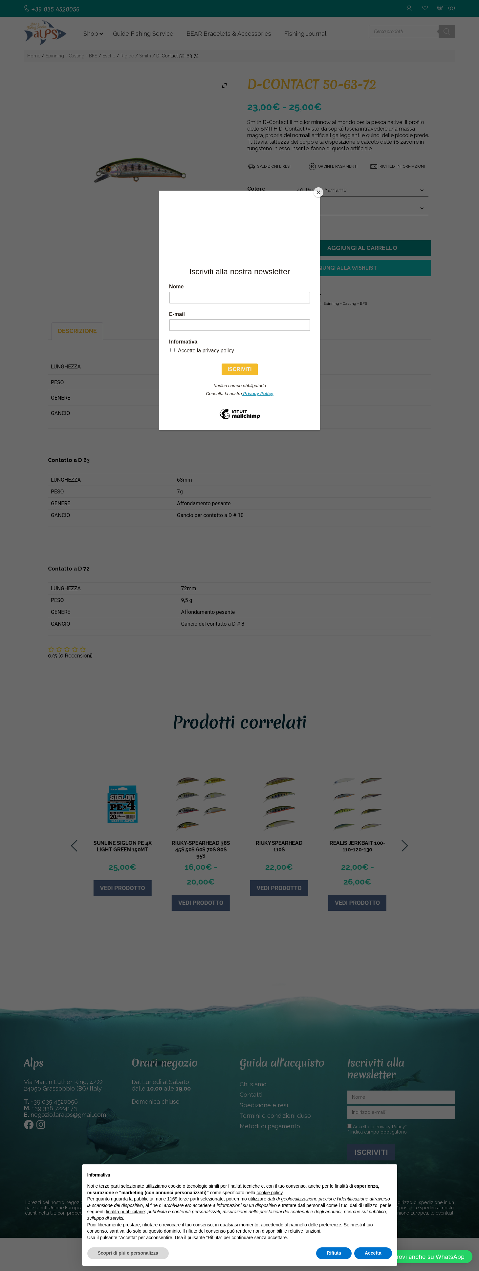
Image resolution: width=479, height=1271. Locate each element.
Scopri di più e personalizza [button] (128, 1253)
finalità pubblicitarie (125, 1211)
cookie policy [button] (269, 1192)
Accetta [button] (373, 1253)
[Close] (318, 192)
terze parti (189, 1198)
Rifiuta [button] (334, 1253)
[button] (419, 1256)
